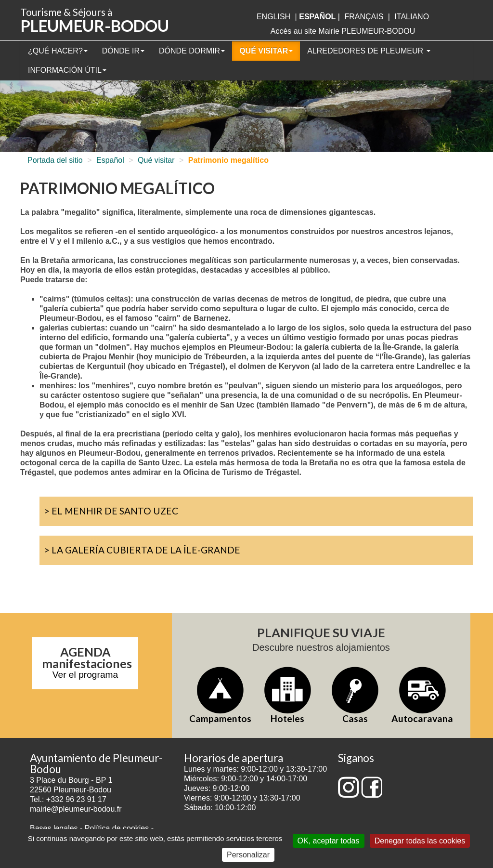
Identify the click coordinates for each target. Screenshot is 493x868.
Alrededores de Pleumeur (368, 51)
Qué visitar (266, 51)
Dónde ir (123, 51)
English (273, 17)
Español (110, 160)
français (363, 17)
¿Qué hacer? (58, 51)
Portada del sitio (55, 160)
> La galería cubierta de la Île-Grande (142, 549)
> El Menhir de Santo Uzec (111, 510)
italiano (411, 17)
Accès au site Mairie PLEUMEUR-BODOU (343, 31)
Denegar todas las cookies (420, 841)
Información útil (67, 70)
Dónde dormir (192, 51)
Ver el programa (85, 675)
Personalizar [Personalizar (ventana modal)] (248, 855)
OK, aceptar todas (329, 841)
